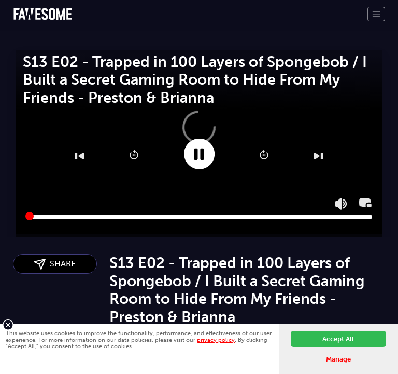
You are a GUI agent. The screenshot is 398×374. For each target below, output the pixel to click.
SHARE (55, 264)
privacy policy (216, 339)
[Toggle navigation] (376, 14)
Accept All (338, 339)
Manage (338, 359)
